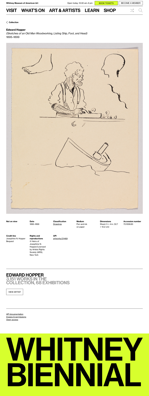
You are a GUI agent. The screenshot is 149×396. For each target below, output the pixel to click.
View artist (14, 292)
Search (140, 10)
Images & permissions (16, 317)
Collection (13, 22)
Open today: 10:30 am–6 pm (80, 3)
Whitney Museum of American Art (22, 3)
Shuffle (132, 10)
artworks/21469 (60, 238)
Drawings (57, 224)
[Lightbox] (74, 128)
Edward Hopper (16, 29)
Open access (12, 319)
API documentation (14, 314)
